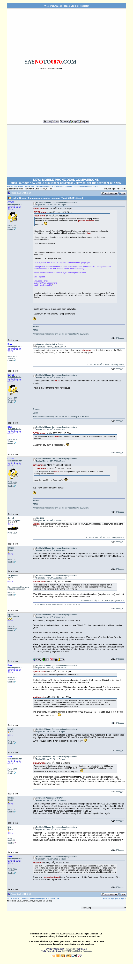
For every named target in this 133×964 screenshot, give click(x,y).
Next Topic (121, 189)
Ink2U (57, 381)
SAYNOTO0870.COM (15, 186)
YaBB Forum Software (51, 951)
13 (30, 193)
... (19, 193)
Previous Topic (109, 189)
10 (23, 193)
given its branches (86, 221)
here (89, 233)
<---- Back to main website (50, 68)
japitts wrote (39, 671)
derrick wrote (39, 208)
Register (84, 6)
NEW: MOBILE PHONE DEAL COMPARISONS (66, 179)
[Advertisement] (109, 63)
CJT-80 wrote (40, 212)
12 (27, 193)
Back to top (13, 340)
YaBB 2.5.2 (82, 949)
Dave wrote (39, 215)
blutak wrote (39, 582)
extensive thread (51, 877)
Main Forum (29, 186)
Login (73, 6)
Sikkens (36, 524)
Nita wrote (38, 863)
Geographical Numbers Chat (47, 186)
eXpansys (86, 350)
